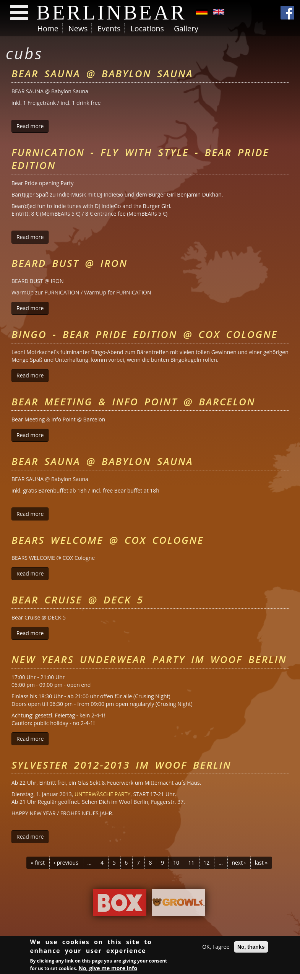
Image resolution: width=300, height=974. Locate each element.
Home (47, 28)
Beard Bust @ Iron (69, 263)
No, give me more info (108, 968)
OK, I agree (215, 947)
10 (176, 862)
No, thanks (251, 947)
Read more (32, 126)
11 (191, 862)
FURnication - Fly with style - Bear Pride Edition (140, 158)
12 (206, 862)
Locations (147, 28)
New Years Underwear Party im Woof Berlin (149, 659)
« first (38, 862)
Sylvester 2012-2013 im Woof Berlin (121, 765)
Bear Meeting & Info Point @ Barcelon (133, 401)
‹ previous (66, 862)
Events (108, 28)
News (78, 28)
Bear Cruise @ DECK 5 (77, 600)
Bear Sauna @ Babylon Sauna (102, 73)
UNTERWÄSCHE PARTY (102, 794)
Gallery (186, 28)
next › (239, 862)
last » (261, 862)
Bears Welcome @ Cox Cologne (107, 540)
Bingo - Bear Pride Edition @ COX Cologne (144, 334)
